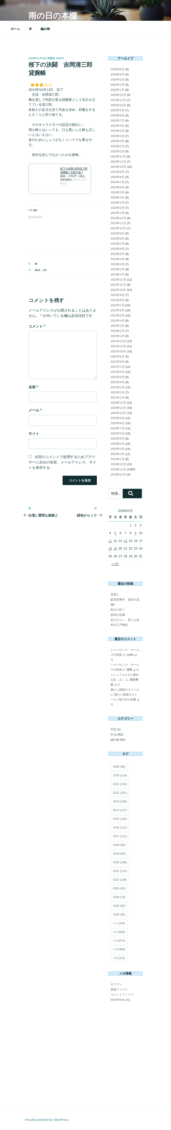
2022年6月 (117, 310)
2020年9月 (117, 418)
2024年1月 (117, 213)
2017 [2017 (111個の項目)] (120, 836)
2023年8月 (117, 238)
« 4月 (115, 564)
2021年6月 (117, 372)
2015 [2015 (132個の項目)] (120, 818)
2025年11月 (118, 100)
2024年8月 (117, 177)
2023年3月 (117, 264)
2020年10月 (118, 413)
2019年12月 (118, 464)
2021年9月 (117, 356)
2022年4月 (117, 320)
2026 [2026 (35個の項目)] (119, 914)
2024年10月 (118, 166)
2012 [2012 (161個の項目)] (120, 792)
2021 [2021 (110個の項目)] (120, 871)
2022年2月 (117, 331)
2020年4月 (117, 443)
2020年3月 (117, 448)
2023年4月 (117, 259)
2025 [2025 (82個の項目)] (119, 905)
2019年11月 (118, 469)
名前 (33, 387)
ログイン (116, 984)
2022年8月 (117, 300)
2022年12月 (118, 279)
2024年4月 (117, 197)
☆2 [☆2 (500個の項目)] (119, 932)
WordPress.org (120, 999)
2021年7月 (117, 366)
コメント (36, 326)
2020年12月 (118, 402)
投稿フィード (119, 989)
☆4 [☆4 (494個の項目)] (119, 949)
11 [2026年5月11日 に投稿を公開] (110, 541)
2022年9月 (117, 295)
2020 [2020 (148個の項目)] (120, 862)
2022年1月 (117, 336)
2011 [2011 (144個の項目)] (120, 784)
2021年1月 (117, 397)
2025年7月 (117, 120)
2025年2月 (117, 146)
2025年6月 (117, 125)
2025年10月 (118, 105)
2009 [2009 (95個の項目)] (119, 766)
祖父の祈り (117, 609)
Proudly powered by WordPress (47, 1120)
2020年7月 (117, 428)
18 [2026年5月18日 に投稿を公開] (110, 548)
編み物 (45, 29)
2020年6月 (117, 433)
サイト (33, 434)
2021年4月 (117, 382)
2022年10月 (118, 289)
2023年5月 (117, 254)
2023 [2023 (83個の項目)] (119, 888)
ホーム (15, 29)
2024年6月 (117, 187)
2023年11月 (118, 223)
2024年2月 (117, 207)
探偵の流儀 (117, 614)
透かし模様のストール (124, 689)
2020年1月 (117, 459)
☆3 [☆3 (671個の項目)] (119, 940)
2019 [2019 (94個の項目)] (119, 853)
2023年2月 (117, 269)
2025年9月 (117, 110)
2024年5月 (117, 192)
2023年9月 (117, 233)
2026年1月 (117, 89)
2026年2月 (117, 84)
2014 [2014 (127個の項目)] (120, 810)
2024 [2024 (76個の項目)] (119, 897)
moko (60, 58)
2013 (37, 270)
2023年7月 (117, 243)
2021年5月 (117, 377)
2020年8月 (117, 423)
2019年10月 (118, 474)
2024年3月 (117, 202)
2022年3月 (117, 325)
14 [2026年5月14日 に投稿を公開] (125, 541)
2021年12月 (118, 341)
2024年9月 (117, 172)
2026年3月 (117, 79)
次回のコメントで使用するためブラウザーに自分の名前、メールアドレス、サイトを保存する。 (62, 462)
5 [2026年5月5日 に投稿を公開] (115, 533)
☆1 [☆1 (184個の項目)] (119, 923)
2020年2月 (117, 454)
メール (35, 410)
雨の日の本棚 (52, 15)
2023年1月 (117, 274)
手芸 (113, 729)
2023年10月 (118, 228)
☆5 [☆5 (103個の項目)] (119, 958)
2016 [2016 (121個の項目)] (120, 827)
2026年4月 (117, 74)
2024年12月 (118, 156)
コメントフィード (122, 994)
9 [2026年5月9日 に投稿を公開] (135, 533)
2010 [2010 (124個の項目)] (120, 775)
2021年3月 (117, 387)
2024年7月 (117, 182)
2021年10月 (118, 351)
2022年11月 (118, 284)
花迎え (114, 594)
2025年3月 (117, 141)
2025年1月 (117, 151)
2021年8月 (117, 361)
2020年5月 (117, 438)
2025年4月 (117, 136)
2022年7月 (117, 305)
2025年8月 (117, 115)
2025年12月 (118, 95)
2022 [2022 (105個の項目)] (120, 879)
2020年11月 (118, 407)
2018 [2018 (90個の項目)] (119, 845)
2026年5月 (117, 69)
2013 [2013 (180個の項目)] (120, 801)
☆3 (44, 270)
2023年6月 (117, 248)
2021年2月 (117, 392)
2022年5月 (117, 315)
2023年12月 (118, 218)
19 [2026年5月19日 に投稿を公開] (115, 548)
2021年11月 (118, 346)
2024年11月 (118, 161)
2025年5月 (117, 130)
